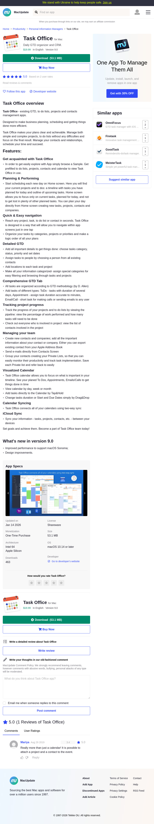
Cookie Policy (117, 797)
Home (6, 29)
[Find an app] (36, 12)
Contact (137, 778)
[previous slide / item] (8, 493)
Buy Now (46, 68)
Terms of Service (119, 778)
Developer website (43, 91)
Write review (46, 651)
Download (46, 58)
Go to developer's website (64, 561)
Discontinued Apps (93, 790)
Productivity (19, 29)
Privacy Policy (117, 784)
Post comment (46, 711)
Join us (107, 2)
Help (135, 784)
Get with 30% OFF (122, 93)
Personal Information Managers (46, 29)
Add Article (88, 797)
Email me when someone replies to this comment (38, 703)
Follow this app (14, 91)
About (85, 778)
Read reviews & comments (17, 82)
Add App (87, 784)
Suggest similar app (122, 179)
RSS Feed (138, 790)
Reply (35, 757)
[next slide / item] (84, 493)
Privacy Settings (118, 790)
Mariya (24, 742)
